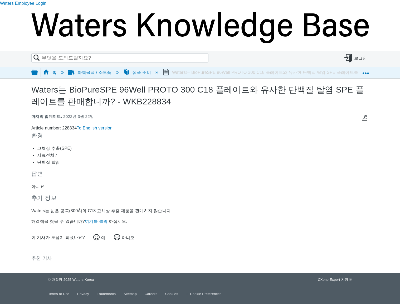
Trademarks (107, 294)
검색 (36, 58)
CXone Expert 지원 (335, 280)
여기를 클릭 (96, 221)
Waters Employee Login (23, 3)
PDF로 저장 (364, 118)
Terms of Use (59, 294)
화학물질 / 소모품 (90, 72)
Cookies (171, 294)
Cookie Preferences (206, 294)
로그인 (360, 58)
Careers (151, 294)
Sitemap (131, 294)
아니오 (128, 237)
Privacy (83, 294)
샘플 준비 (137, 72)
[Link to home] (200, 42)
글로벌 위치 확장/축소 (365, 71)
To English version (95, 128)
